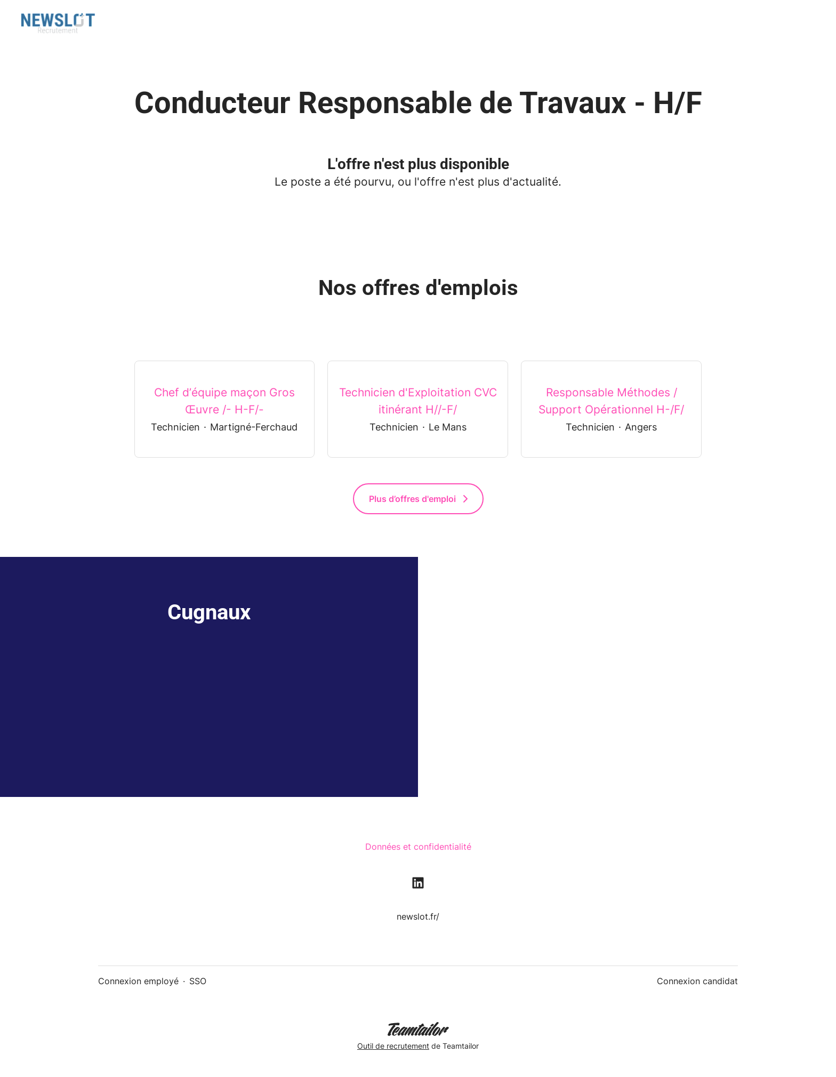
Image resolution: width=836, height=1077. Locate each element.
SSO (197, 981)
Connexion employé (138, 981)
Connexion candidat (697, 981)
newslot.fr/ (418, 916)
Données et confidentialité (418, 846)
